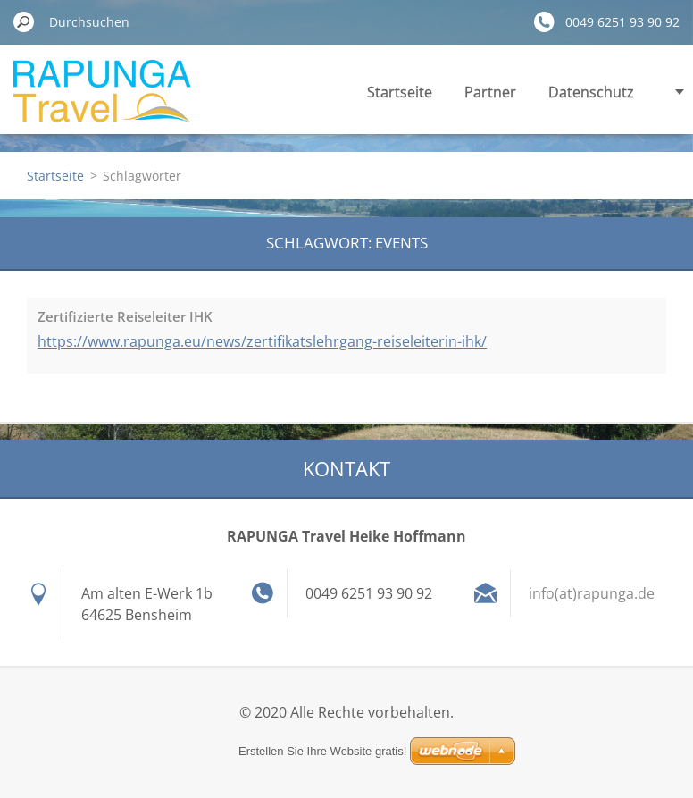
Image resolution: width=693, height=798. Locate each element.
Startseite (399, 92)
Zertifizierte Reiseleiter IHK (125, 316)
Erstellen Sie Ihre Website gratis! (322, 751)
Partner (490, 92)
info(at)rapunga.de (592, 593)
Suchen (24, 21)
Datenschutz (591, 92)
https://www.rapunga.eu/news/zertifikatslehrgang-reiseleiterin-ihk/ (262, 341)
